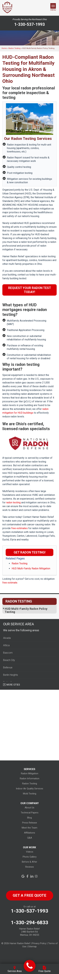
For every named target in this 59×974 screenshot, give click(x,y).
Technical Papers (29, 812)
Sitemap (32, 946)
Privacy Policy (39, 943)
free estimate (9, 582)
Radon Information (29, 778)
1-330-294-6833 (29, 922)
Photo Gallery (30, 856)
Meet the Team (29, 827)
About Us (29, 807)
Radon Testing (19, 563)
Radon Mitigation (29, 773)
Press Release (29, 822)
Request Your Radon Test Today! (29, 290)
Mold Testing (29, 793)
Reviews (29, 866)
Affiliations (29, 832)
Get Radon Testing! (29, 552)
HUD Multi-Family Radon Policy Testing (26, 610)
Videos (29, 851)
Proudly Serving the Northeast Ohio (29, 19)
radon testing (13, 502)
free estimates (19, 528)
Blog (29, 817)
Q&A (29, 837)
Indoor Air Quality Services (29, 788)
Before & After (29, 861)
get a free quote (29, 895)
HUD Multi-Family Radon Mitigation (31, 568)
